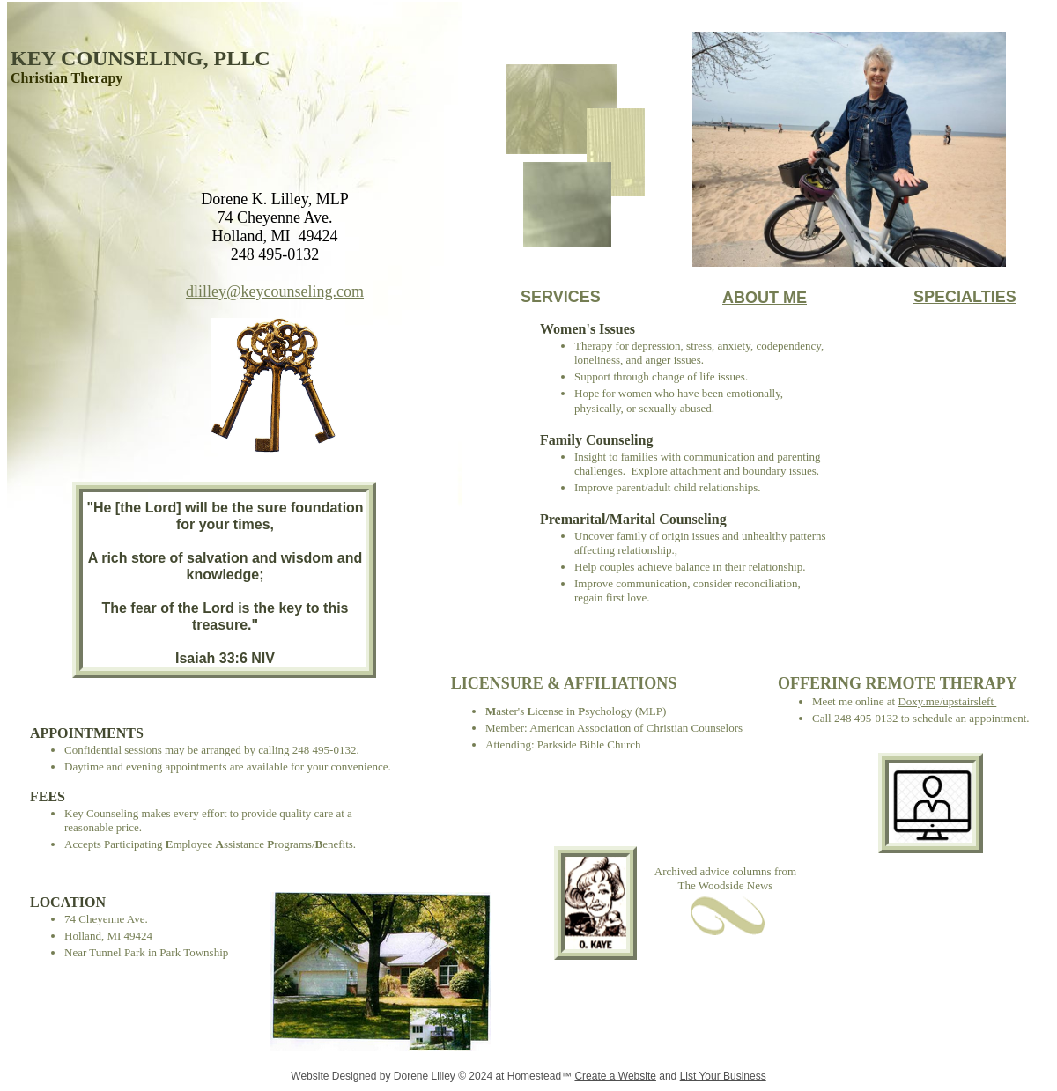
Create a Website (615, 1076)
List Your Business (723, 1076)
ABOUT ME (764, 297)
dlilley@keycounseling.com (275, 291)
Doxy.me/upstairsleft (946, 701)
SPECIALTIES (964, 297)
